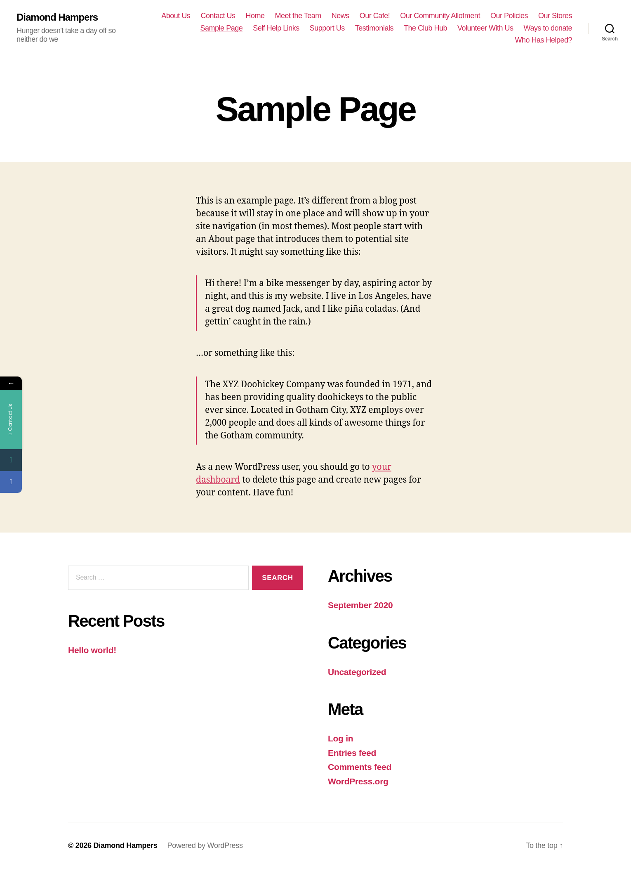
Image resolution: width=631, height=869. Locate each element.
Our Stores (555, 16)
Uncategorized (357, 672)
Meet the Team (298, 16)
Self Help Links (276, 28)
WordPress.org (358, 781)
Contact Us (217, 16)
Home (254, 16)
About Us (175, 16)
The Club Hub (425, 28)
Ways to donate (548, 28)
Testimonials (374, 28)
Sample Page (221, 28)
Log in (340, 738)
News (340, 16)
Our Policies (509, 16)
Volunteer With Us (485, 28)
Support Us (327, 28)
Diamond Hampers (57, 17)
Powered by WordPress (205, 845)
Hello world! (92, 650)
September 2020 (360, 605)
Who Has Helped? (543, 40)
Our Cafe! (375, 16)
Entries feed (352, 753)
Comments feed (359, 767)
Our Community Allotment (440, 16)
